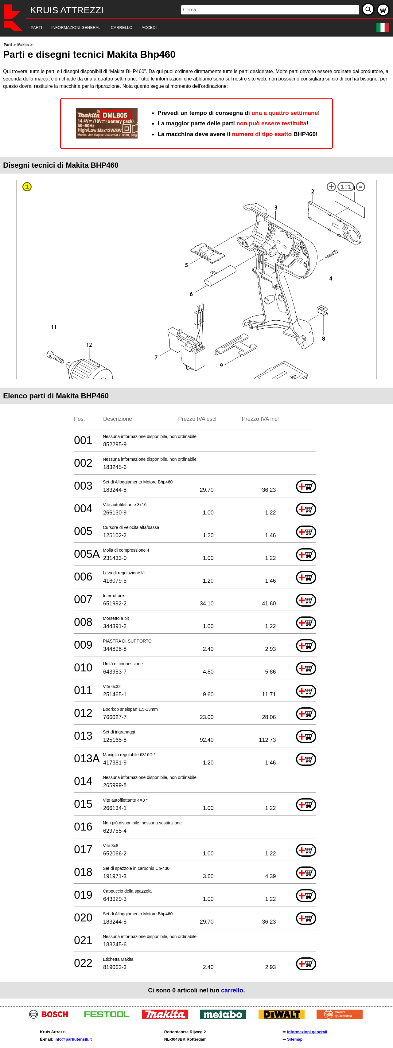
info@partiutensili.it (73, 1039)
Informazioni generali (307, 1032)
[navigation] (188, 28)
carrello (232, 990)
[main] (196, 520)
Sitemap (295, 1039)
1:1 (346, 186)
